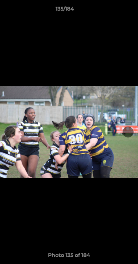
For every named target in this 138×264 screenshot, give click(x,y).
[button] (111, 10)
